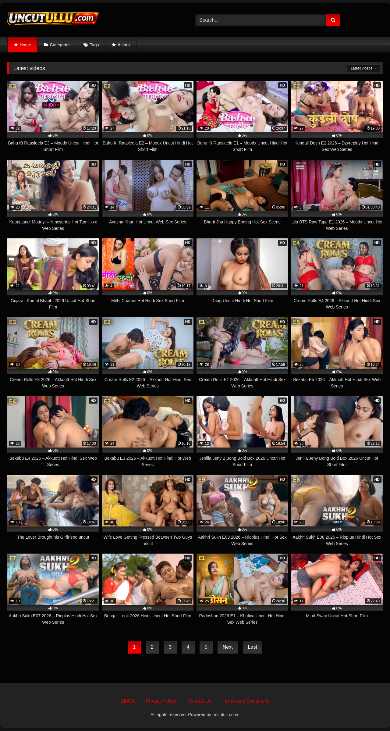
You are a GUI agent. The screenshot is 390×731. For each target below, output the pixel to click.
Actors (124, 44)
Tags (94, 44)
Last (252, 647)
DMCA (127, 701)
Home (25, 44)
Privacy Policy (161, 701)
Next (228, 647)
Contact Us (199, 701)
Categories (60, 44)
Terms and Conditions (246, 701)
